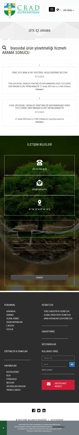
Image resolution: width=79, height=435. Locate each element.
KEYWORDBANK (57, 420)
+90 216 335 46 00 (39, 169)
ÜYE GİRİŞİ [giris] (69, 10)
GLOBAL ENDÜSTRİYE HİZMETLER (57, 315)
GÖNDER (39, 277)
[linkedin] (44, 411)
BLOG (8, 375)
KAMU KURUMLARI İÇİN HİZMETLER (58, 318)
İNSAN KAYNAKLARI (14, 322)
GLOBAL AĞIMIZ (12, 318)
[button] (39, 79)
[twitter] (39, 411)
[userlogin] (72, 364)
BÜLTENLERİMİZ (12, 372)
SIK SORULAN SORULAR (16, 386)
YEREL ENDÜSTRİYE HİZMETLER (56, 311)
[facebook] (34, 411)
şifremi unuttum (47, 370)
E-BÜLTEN (10, 326)
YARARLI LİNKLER (13, 390)
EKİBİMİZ (10, 315)
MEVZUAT (10, 383)
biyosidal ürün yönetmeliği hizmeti (23, 39)
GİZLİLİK (9, 329)
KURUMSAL (11, 311)
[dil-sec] (58, 10)
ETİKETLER (5, 39)
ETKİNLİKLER (11, 379)
